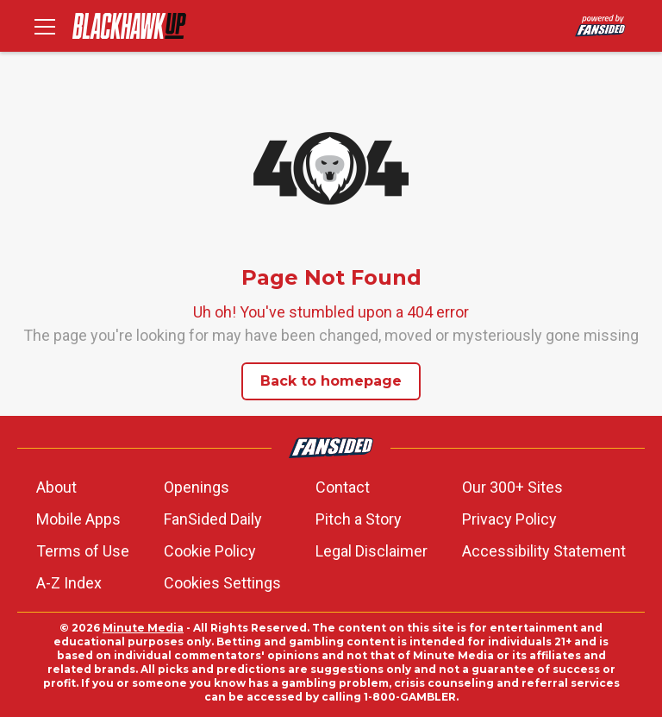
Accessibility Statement (544, 551)
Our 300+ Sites (512, 487)
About (56, 487)
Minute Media (143, 627)
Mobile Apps (78, 519)
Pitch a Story (358, 519)
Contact (342, 487)
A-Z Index (69, 583)
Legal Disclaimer (371, 551)
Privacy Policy (509, 519)
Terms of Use (82, 551)
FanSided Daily (213, 519)
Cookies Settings (222, 583)
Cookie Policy (210, 551)
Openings (196, 487)
